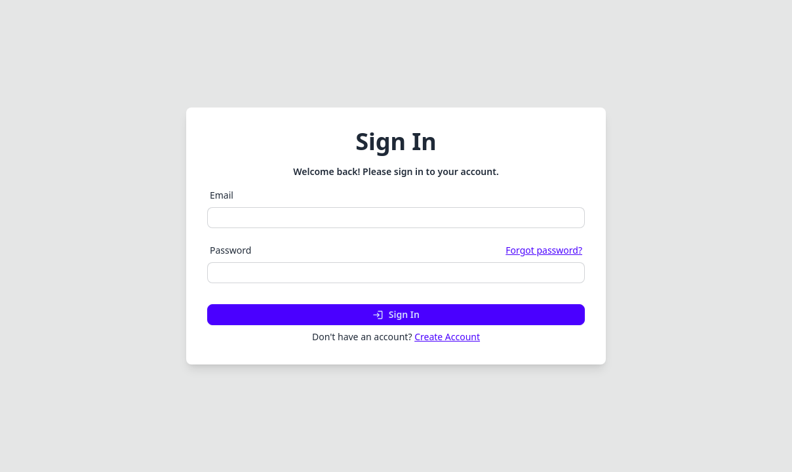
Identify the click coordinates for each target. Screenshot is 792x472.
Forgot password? (543, 250)
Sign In (396, 314)
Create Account (447, 336)
